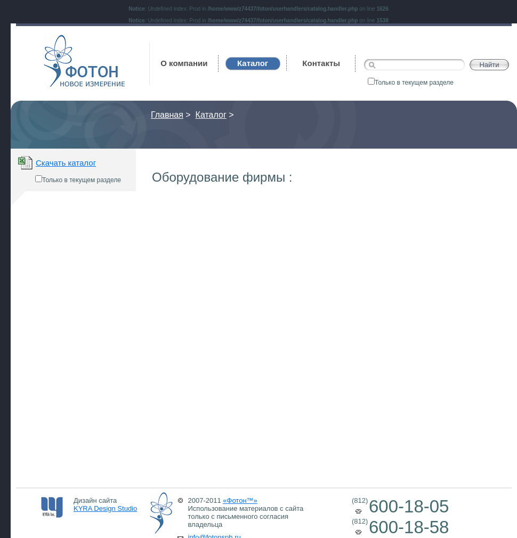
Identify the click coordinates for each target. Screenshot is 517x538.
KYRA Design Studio (105, 508)
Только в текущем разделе (411, 82)
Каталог (211, 114)
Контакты (321, 63)
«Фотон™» (240, 500)
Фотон (58, 39)
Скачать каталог (66, 162)
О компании (183, 63)
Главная (167, 114)
